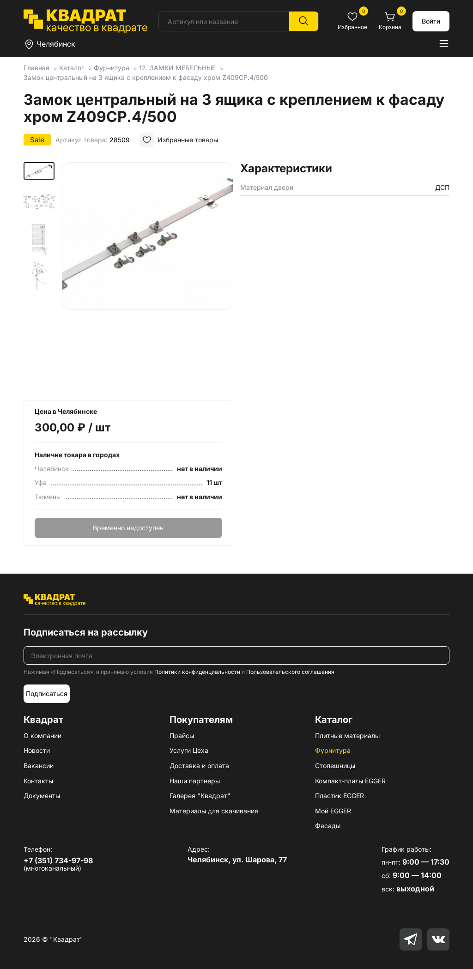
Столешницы (335, 765)
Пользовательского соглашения (290, 671)
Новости (37, 750)
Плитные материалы (347, 735)
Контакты (38, 781)
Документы (42, 795)
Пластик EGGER (339, 795)
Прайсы (182, 735)
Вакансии (39, 765)
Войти (431, 21)
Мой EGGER (333, 811)
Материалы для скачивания (214, 811)
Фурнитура (333, 750)
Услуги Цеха (189, 750)
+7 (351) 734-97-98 (58, 860)
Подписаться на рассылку (86, 632)
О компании (42, 735)
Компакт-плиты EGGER (350, 781)
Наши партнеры (195, 781)
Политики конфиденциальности (197, 671)
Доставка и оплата (199, 765)
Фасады (327, 826)
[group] (147, 278)
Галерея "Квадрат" (200, 795)
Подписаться (46, 693)
